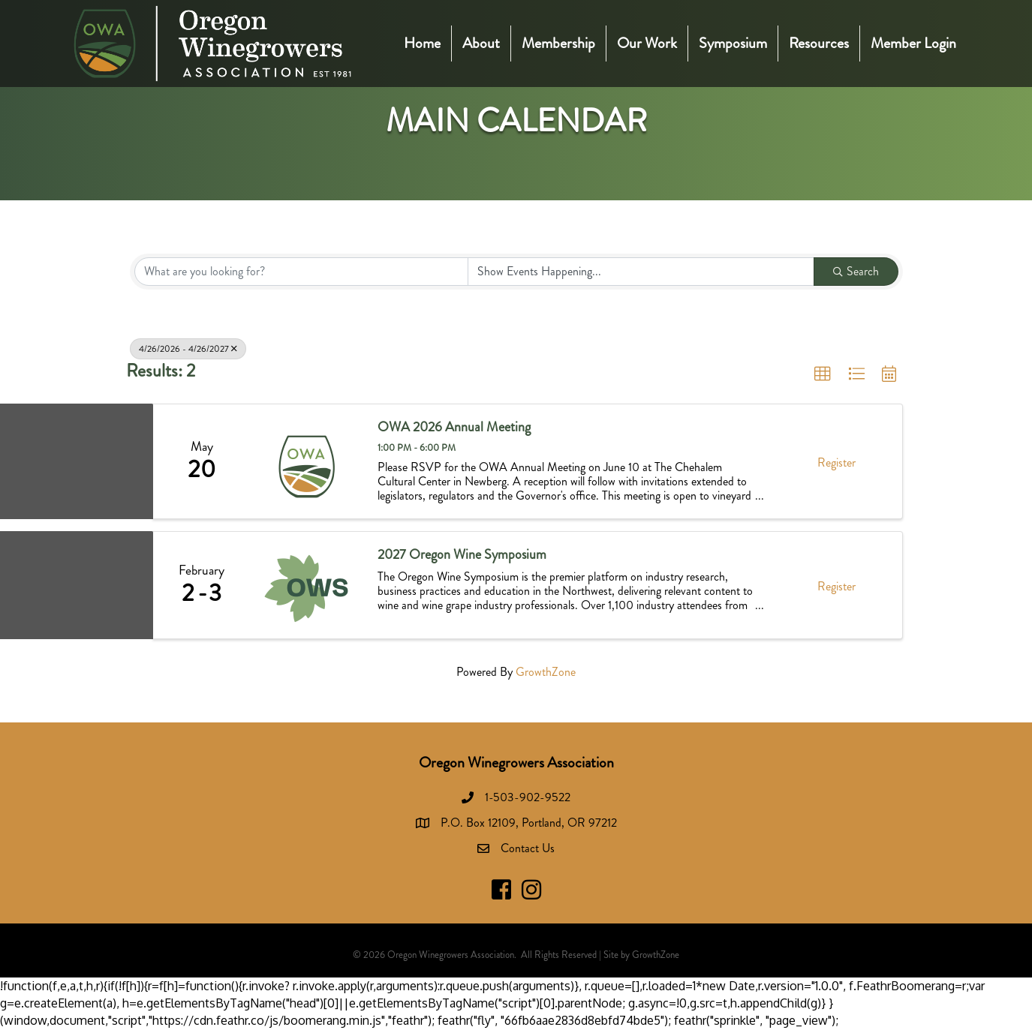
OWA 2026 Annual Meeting (454, 427)
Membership (558, 43)
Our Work (647, 43)
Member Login (913, 43)
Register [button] (836, 462)
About (481, 43)
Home (422, 43)
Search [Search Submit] (856, 271)
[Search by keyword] (301, 271)
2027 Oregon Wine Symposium (462, 555)
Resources (819, 43)
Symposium (733, 43)
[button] (823, 374)
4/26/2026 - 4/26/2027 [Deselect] (188, 349)
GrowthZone (546, 671)
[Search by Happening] (641, 271)
